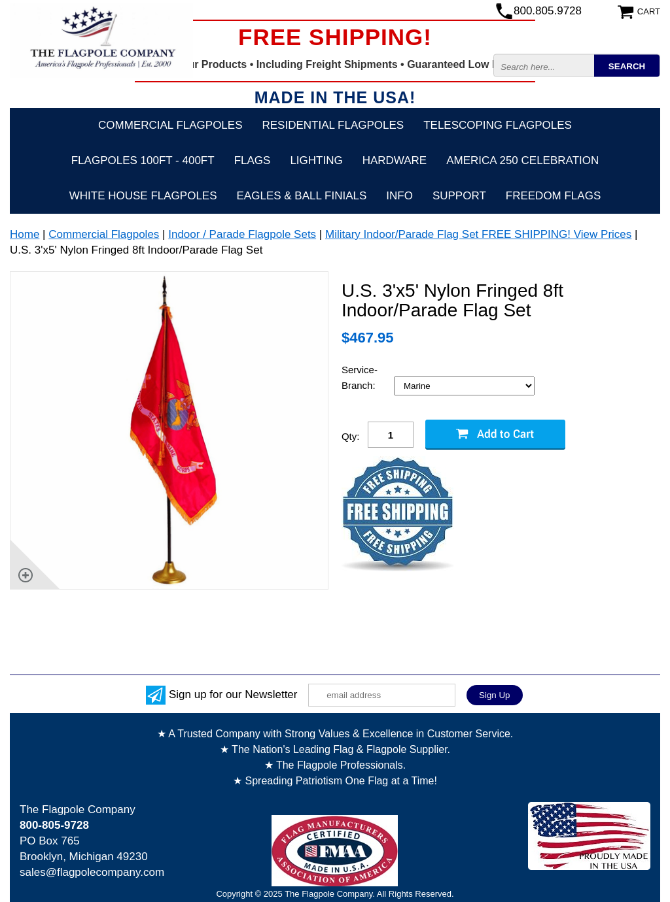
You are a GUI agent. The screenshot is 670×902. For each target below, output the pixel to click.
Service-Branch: (360, 377)
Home (24, 234)
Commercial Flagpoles (170, 125)
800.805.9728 (548, 11)
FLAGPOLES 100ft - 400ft (143, 160)
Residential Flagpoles (333, 125)
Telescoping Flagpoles (497, 125)
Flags (252, 160)
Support (459, 196)
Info (399, 196)
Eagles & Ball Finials (302, 196)
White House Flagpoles (143, 196)
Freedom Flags (553, 196)
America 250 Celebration (522, 160)
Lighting (316, 160)
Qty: (351, 436)
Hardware (394, 160)
